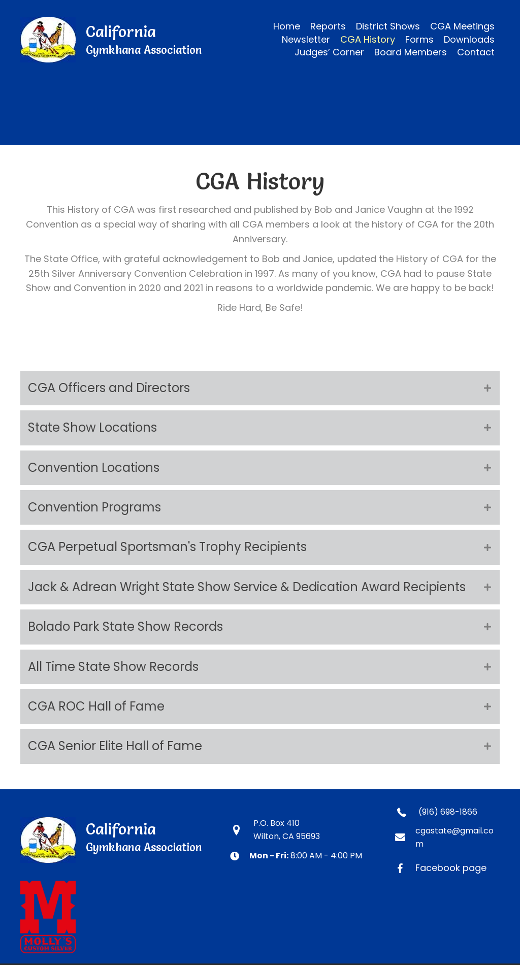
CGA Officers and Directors (109, 387)
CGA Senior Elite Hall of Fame (115, 745)
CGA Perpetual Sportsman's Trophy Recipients (167, 546)
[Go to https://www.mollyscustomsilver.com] (260, 917)
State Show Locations (92, 427)
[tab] (260, 388)
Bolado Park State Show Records (125, 626)
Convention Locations (93, 467)
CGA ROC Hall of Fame (96, 706)
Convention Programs (94, 507)
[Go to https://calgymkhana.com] (115, 39)
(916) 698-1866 (447, 812)
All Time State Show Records (113, 666)
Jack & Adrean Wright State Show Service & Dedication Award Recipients (247, 586)
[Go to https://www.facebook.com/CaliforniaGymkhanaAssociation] (447, 867)
